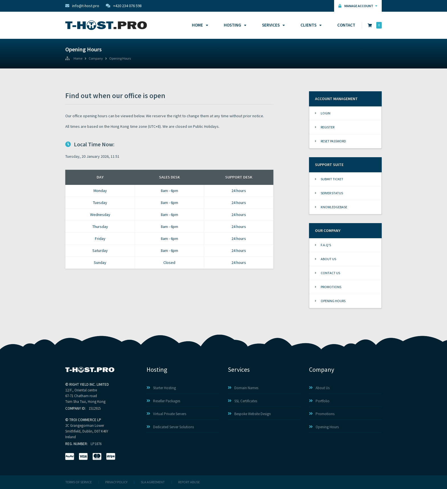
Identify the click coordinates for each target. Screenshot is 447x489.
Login (322, 113)
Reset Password (330, 141)
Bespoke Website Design (249, 413)
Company (96, 58)
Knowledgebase (331, 207)
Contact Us (327, 273)
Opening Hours (120, 58)
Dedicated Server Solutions (170, 427)
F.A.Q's (323, 245)
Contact (346, 25)
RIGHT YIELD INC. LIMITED (89, 384)
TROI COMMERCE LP (85, 419)
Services (272, 25)
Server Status (329, 193)
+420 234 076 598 (124, 5)
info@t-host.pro (82, 5)
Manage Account (357, 6)
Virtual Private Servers (166, 413)
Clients (310, 25)
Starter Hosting (161, 387)
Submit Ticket (329, 179)
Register (324, 127)
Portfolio (319, 401)
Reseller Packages (163, 401)
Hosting (234, 25)
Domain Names (243, 387)
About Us (325, 259)
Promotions (328, 287)
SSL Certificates (242, 401)
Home (199, 25)
